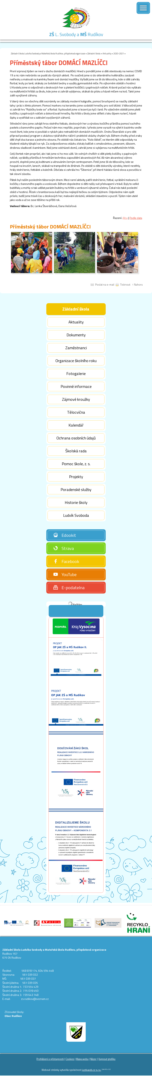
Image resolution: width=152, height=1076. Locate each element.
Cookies (70, 1059)
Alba (125, 218)
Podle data (135, 218)
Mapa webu (82, 1059)
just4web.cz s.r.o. (91, 1070)
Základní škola (93, 53)
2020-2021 (118, 53)
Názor (93, 1059)
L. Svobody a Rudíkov (76, 34)
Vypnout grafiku (106, 1059)
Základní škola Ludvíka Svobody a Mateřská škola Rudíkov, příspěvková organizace (48, 53)
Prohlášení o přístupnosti (50, 1059)
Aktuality (107, 53)
